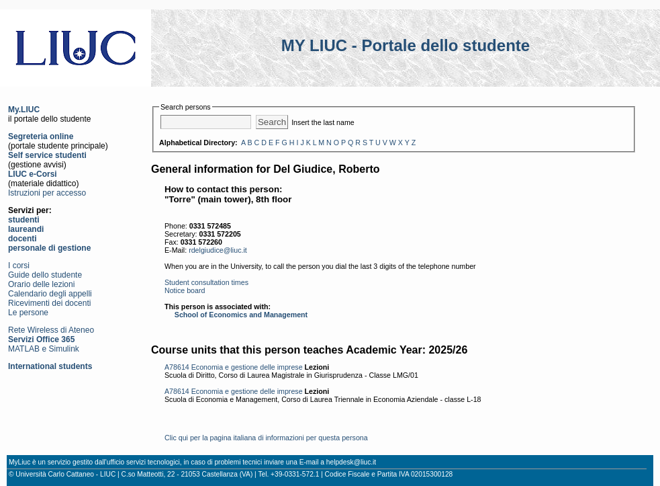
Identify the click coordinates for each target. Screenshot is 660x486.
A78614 (176, 367)
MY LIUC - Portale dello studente (405, 45)
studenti (24, 220)
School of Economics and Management (241, 315)
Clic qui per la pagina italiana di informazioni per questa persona (266, 438)
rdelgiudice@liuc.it (218, 250)
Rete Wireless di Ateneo (51, 330)
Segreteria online (40, 136)
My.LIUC (24, 109)
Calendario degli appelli (50, 293)
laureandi (26, 229)
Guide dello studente (45, 275)
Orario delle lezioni (41, 284)
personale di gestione (49, 248)
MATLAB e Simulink (43, 349)
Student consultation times (206, 282)
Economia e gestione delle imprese (247, 367)
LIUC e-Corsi (32, 174)
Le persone (28, 312)
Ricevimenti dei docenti (49, 303)
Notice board (184, 290)
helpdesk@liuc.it (351, 462)
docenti (22, 238)
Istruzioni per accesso (47, 193)
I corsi (19, 265)
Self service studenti (47, 155)
